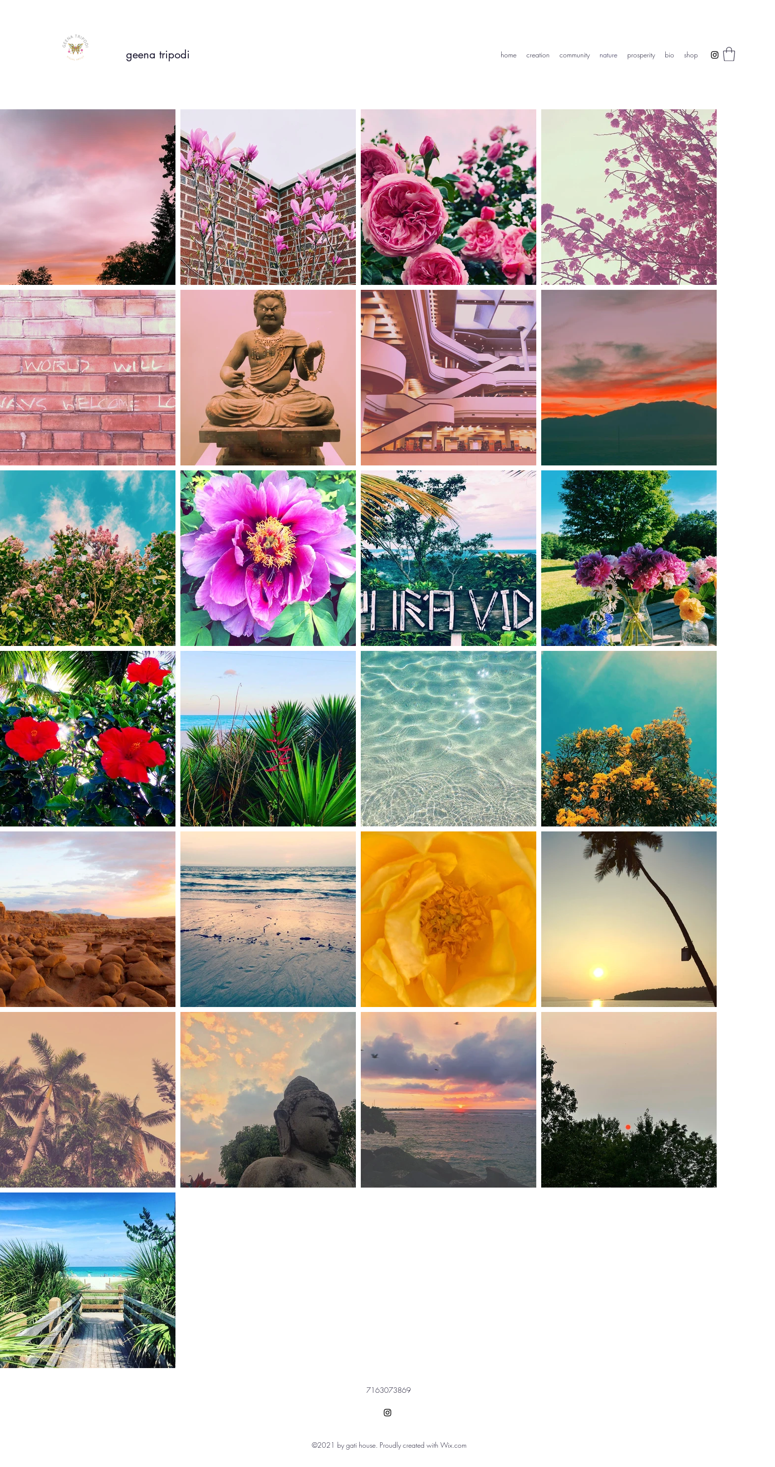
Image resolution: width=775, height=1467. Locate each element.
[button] (729, 54)
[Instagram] (715, 55)
